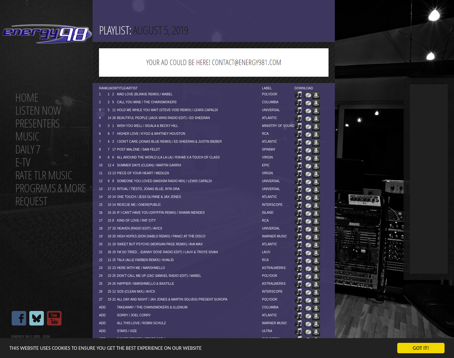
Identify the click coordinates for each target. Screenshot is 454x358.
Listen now (38, 110)
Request (31, 200)
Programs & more (50, 188)
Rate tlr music (43, 175)
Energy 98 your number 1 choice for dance (47, 34)
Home (26, 97)
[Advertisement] (429, 179)
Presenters (37, 123)
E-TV (22, 162)
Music (27, 136)
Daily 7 (27, 149)
